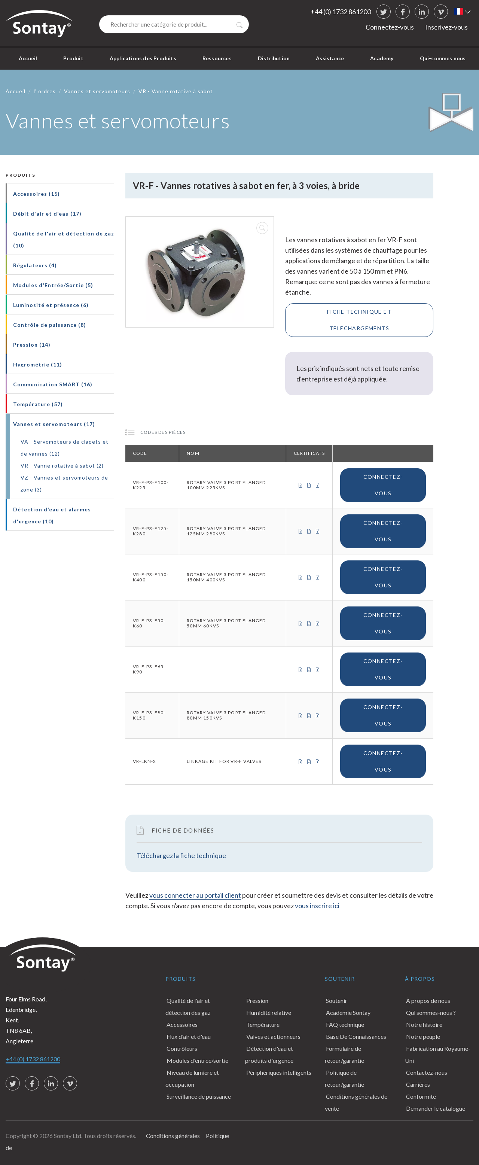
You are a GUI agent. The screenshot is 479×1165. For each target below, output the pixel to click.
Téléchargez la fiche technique (181, 855)
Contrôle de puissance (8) (49, 325)
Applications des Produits (143, 58)
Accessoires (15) (36, 194)
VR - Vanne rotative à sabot (175, 91)
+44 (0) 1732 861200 (341, 11)
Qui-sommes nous (443, 58)
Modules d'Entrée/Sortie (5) (53, 285)
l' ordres (45, 91)
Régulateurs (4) (35, 265)
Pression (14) (32, 344)
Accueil (28, 58)
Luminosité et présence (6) (51, 305)
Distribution (274, 58)
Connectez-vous (390, 27)
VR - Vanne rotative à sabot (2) (62, 465)
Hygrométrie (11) (37, 364)
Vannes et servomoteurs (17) (54, 424)
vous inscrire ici (317, 905)
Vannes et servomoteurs (97, 91)
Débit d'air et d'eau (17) (47, 213)
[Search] (174, 24)
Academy (381, 58)
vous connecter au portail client (195, 895)
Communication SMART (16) (52, 384)
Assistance (330, 58)
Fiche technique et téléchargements (359, 319)
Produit (73, 58)
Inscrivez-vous (446, 27)
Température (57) (38, 404)
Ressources (217, 58)
